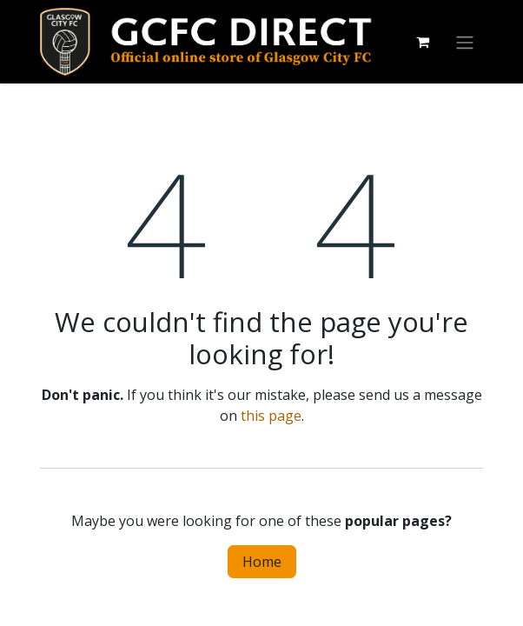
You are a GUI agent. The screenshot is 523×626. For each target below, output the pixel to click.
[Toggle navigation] (465, 42)
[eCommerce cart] (422, 41)
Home (261, 561)
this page (271, 415)
